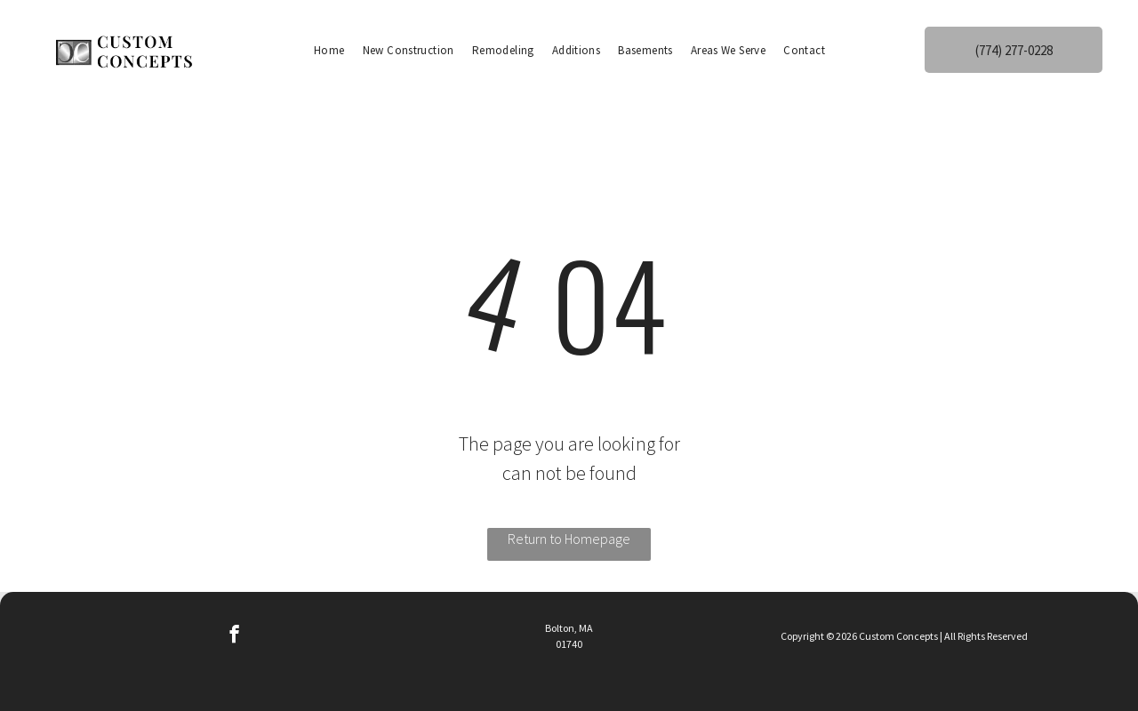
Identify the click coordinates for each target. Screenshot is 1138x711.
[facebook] (234, 636)
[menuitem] (329, 50)
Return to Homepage (569, 538)
